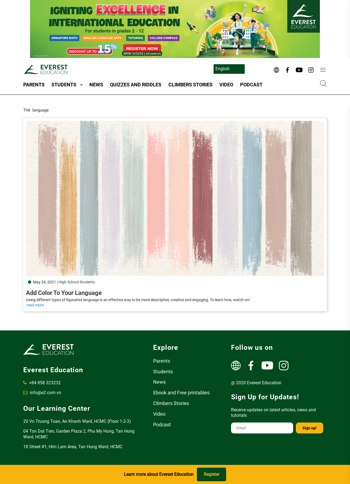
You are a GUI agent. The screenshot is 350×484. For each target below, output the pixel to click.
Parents (34, 84)
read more (35, 305)
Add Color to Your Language (64, 292)
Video (226, 84)
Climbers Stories (190, 84)
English (222, 68)
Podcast (251, 84)
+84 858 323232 (42, 382)
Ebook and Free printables (181, 392)
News (96, 84)
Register (211, 474)
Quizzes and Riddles (135, 84)
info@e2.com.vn (42, 392)
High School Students (77, 282)
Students (63, 84)
